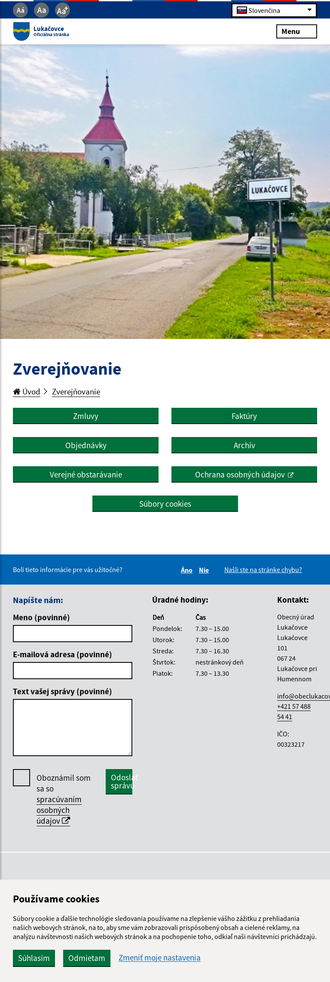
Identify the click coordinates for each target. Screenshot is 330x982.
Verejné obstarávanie (86, 474)
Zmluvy (85, 416)
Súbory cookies (165, 504)
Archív (244, 445)
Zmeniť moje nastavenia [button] (160, 958)
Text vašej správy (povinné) (62, 691)
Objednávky (86, 445)
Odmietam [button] (86, 958)
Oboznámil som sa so (64, 799)
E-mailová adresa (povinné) (62, 654)
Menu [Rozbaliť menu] (296, 31)
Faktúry (244, 416)
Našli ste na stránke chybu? (263, 569)
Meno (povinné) (41, 617)
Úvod (26, 391)
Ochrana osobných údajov (240, 474)
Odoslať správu (121, 781)
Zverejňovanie (76, 391)
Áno (188, 570)
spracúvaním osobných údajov (59, 810)
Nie (205, 570)
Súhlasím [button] (34, 958)
